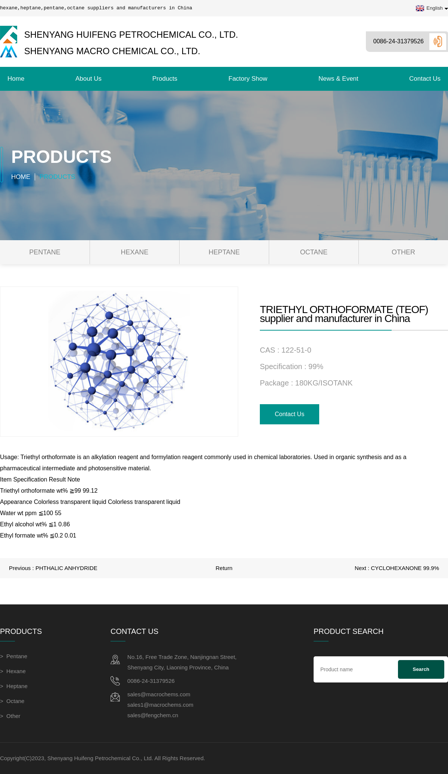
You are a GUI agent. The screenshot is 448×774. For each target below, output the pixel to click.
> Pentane (13, 656)
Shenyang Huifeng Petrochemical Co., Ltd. (119, 34)
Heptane (224, 252)
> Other (10, 716)
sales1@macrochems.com (160, 705)
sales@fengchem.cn (152, 715)
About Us (88, 78)
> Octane (12, 701)
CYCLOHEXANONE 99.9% (405, 568)
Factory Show (247, 78)
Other (403, 252)
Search (421, 669)
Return (223, 568)
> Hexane (13, 671)
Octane (314, 252)
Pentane (44, 252)
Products (164, 78)
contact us (425, 78)
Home (15, 78)
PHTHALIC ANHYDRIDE (66, 568)
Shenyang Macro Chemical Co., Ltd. (100, 51)
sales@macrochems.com (158, 694)
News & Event (338, 78)
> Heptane (14, 686)
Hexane (134, 252)
